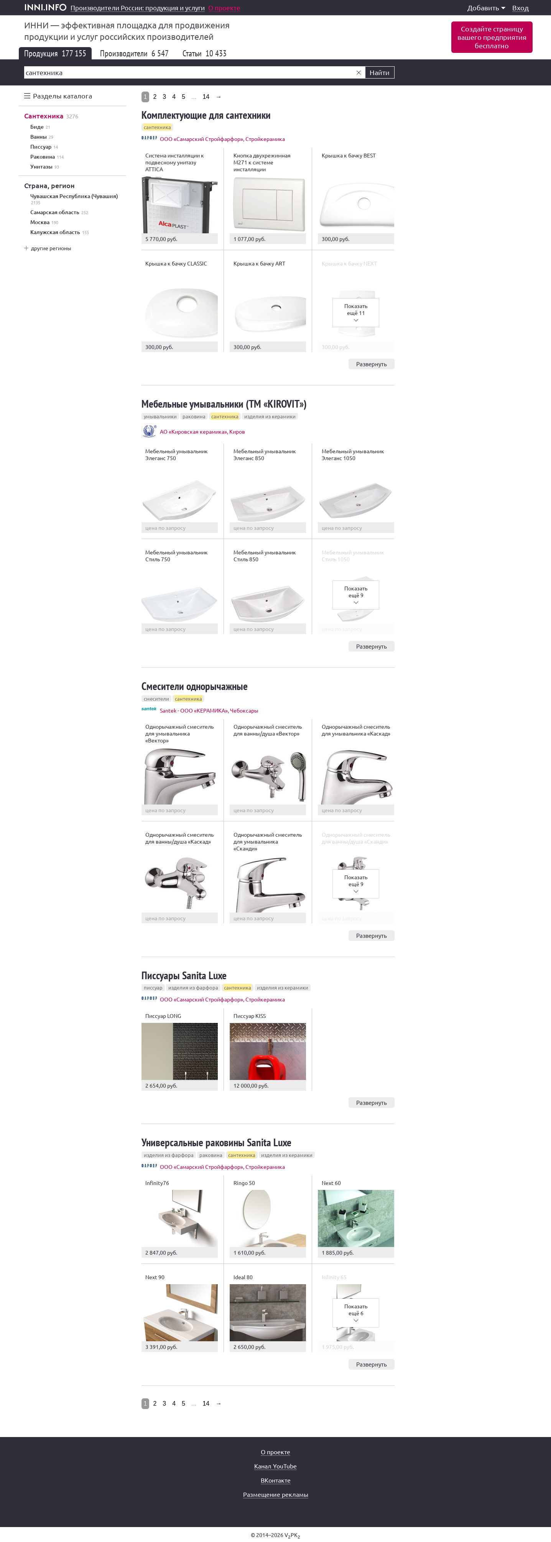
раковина (194, 416)
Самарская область (59, 212)
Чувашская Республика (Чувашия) (74, 199)
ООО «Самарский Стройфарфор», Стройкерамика (222, 138)
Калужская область (59, 232)
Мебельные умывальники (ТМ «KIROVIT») (224, 404)
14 (205, 96)
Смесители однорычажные (194, 686)
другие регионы (51, 248)
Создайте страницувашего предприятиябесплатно (491, 37)
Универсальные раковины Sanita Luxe (216, 1142)
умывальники (160, 416)
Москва (44, 222)
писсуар (153, 987)
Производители (134, 53)
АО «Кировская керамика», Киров (202, 431)
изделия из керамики (270, 416)
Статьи (205, 53)
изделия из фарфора (193, 987)
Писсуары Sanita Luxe (184, 975)
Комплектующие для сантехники (206, 115)
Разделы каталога (62, 96)
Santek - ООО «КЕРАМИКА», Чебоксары (209, 710)
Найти (380, 72)
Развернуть (371, 363)
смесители (156, 698)
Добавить (486, 7)
